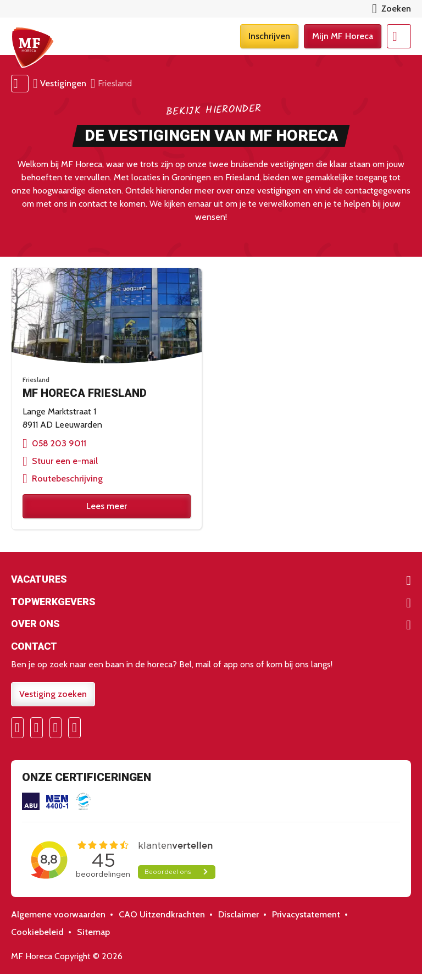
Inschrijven (269, 36)
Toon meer (211, 580)
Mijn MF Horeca (342, 36)
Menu (399, 36)
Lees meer (106, 506)
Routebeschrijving (67, 478)
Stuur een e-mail (65, 461)
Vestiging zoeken (53, 694)
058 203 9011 (59, 443)
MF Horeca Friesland (85, 393)
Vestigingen (63, 83)
